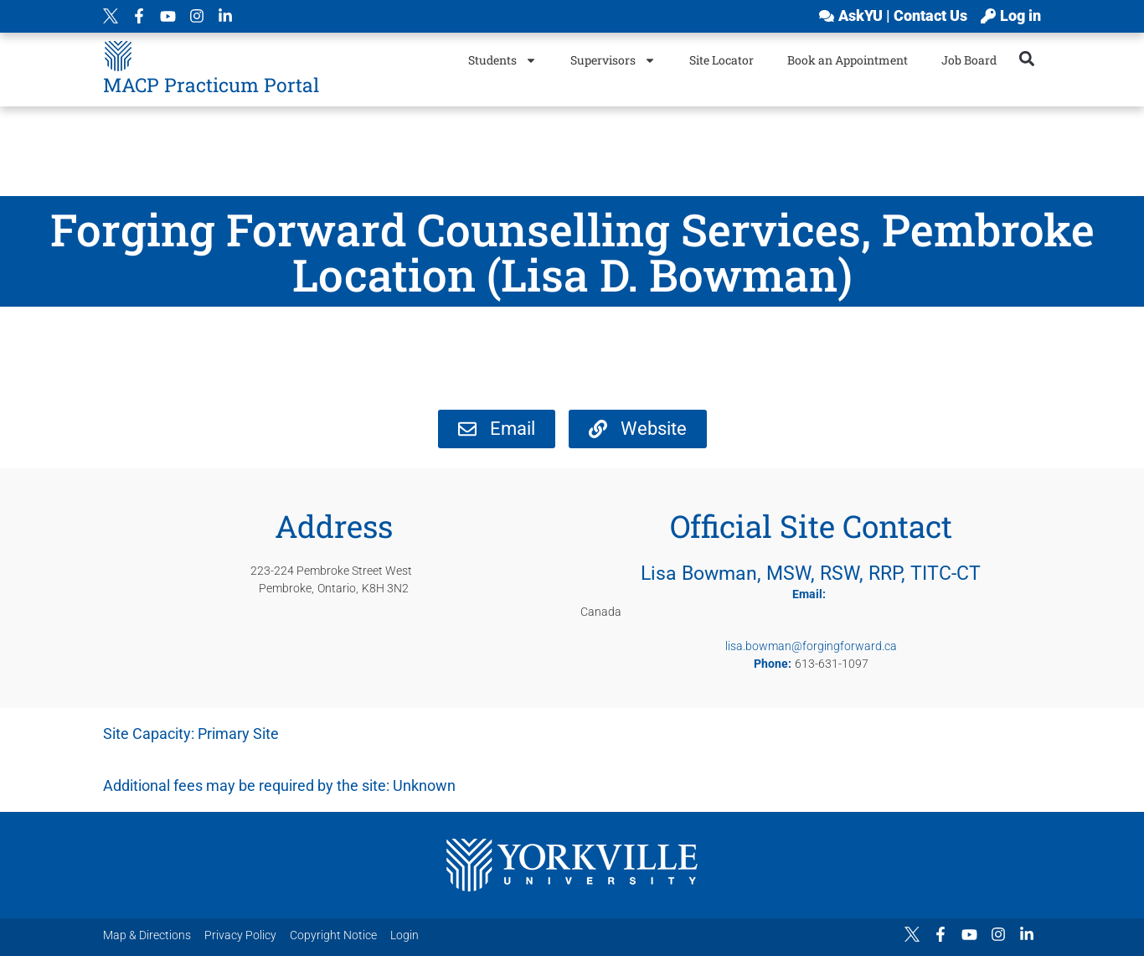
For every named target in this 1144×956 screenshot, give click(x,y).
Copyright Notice (333, 935)
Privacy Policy (240, 935)
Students (502, 60)
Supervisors (613, 60)
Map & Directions (147, 935)
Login (404, 935)
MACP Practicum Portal (211, 84)
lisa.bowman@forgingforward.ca (811, 646)
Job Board (969, 60)
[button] (1027, 58)
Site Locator (721, 60)
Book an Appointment (847, 60)
